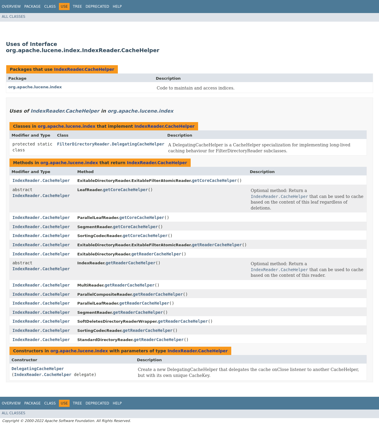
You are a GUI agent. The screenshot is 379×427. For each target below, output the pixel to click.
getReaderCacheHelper (217, 244)
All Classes (13, 17)
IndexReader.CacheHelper (84, 69)
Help (117, 6)
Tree (77, 6)
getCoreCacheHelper (214, 180)
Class (50, 6)
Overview (11, 6)
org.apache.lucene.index (35, 87)
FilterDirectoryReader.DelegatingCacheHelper (110, 144)
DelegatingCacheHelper (38, 368)
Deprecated (97, 6)
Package (32, 6)
